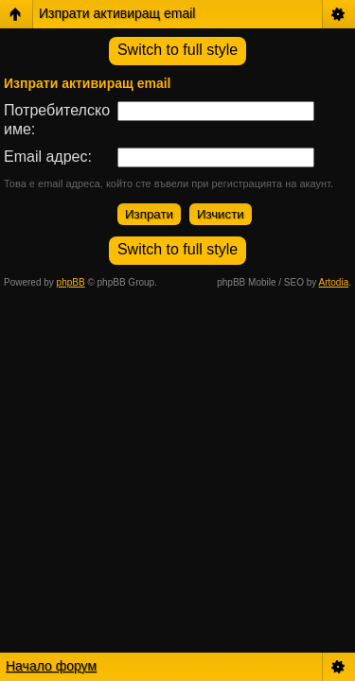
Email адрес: (48, 156)
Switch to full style (177, 50)
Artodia (334, 282)
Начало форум (51, 665)
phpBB (71, 282)
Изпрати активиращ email (117, 13)
